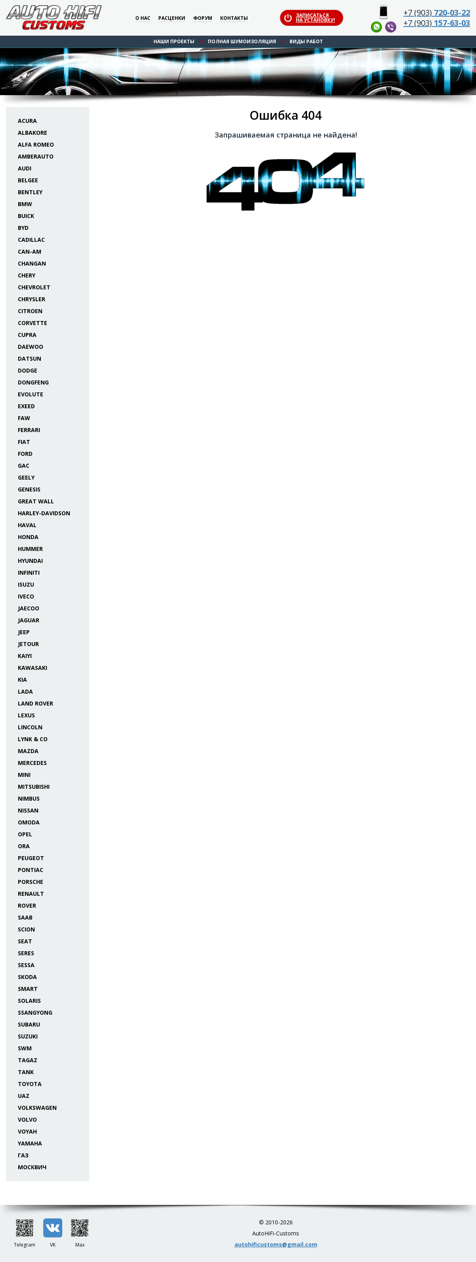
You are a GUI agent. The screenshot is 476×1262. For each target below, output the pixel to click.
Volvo (27, 1119)
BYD (23, 227)
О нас (142, 18)
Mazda (28, 751)
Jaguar (28, 620)
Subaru (29, 1024)
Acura (27, 120)
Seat (25, 941)
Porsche (30, 881)
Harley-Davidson (44, 513)
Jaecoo (28, 608)
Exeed (26, 406)
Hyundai (30, 560)
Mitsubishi (34, 786)
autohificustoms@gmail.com (275, 1244)
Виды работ (306, 41)
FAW (24, 418)
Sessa (26, 965)
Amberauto (36, 156)
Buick (26, 216)
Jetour (28, 644)
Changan (32, 263)
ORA (24, 846)
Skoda (27, 977)
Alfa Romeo (36, 144)
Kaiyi (25, 656)
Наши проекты (174, 41)
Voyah (27, 1131)
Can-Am (29, 251)
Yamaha (30, 1143)
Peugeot (31, 858)
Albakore (32, 132)
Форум (202, 18)
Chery (26, 275)
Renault (31, 893)
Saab (25, 917)
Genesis (29, 489)
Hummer (30, 549)
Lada (25, 691)
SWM (25, 1048)
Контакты (234, 18)
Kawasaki (32, 667)
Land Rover (35, 703)
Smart (28, 988)
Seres (26, 953)
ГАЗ (23, 1155)
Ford (25, 453)
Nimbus (29, 798)
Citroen (30, 311)
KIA (22, 679)
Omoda (29, 822)
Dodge (27, 370)
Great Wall (36, 501)
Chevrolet (34, 287)
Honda (28, 537)
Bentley (30, 192)
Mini (24, 774)
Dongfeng (33, 382)
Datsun (29, 358)
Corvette (32, 323)
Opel (25, 834)
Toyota (30, 1084)
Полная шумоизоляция (242, 41)
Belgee (28, 180)
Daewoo (30, 346)
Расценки (171, 18)
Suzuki (28, 1036)
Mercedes (32, 763)
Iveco (26, 596)
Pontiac (30, 870)
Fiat (24, 442)
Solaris (29, 1000)
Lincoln (30, 727)
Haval (27, 525)
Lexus (26, 715)
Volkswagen (37, 1107)
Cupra (27, 334)
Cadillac (31, 239)
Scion (26, 929)
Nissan (28, 810)
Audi (24, 168)
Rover (27, 905)
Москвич (32, 1167)
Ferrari (29, 430)
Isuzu (26, 584)
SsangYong (35, 1012)
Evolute (30, 394)
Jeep (24, 632)
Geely (26, 477)
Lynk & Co (33, 739)
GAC (23, 465)
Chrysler (31, 299)
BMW (25, 204)
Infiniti (29, 572)
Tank (26, 1072)
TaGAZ (27, 1060)
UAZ (23, 1095)
